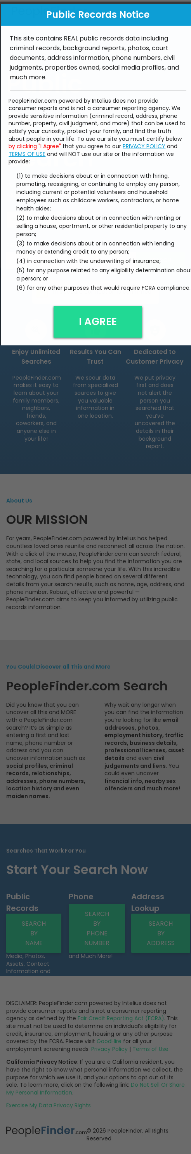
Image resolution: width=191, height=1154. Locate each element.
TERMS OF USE (27, 152)
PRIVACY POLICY (144, 144)
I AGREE (98, 319)
